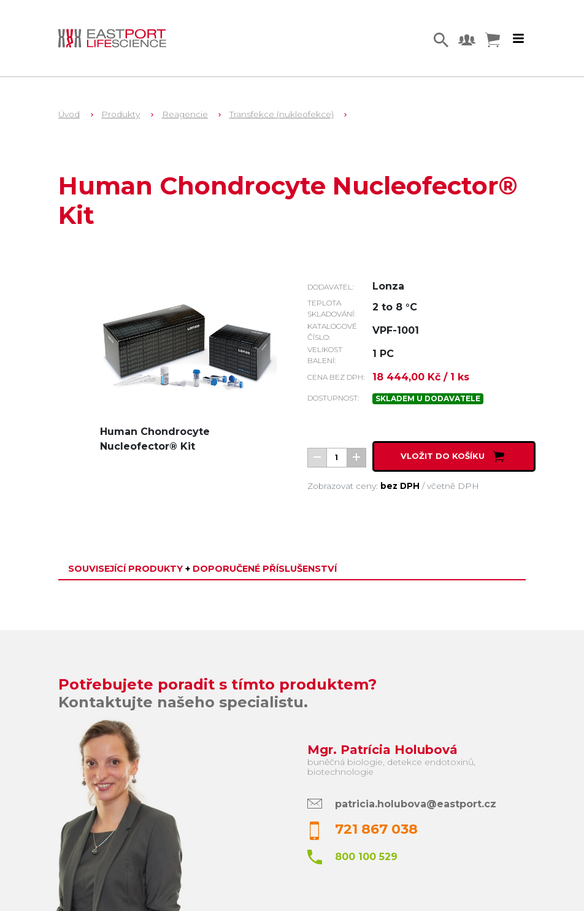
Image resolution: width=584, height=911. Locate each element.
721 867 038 (376, 829)
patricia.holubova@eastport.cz (415, 804)
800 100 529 (366, 857)
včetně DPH (453, 486)
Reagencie (185, 114)
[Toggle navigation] (518, 38)
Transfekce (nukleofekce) (281, 114)
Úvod (69, 114)
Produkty (120, 114)
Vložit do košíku (454, 456)
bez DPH (400, 486)
